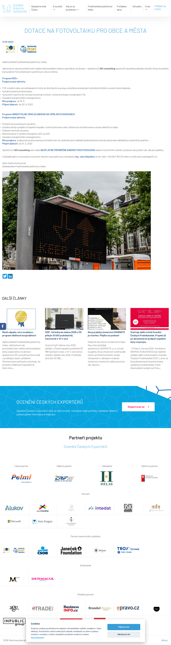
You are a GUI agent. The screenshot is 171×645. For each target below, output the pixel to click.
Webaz (164, 640)
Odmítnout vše (123, 634)
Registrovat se (138, 407)
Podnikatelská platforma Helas (100, 8)
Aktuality (137, 6)
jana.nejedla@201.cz (147, 156)
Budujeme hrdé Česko (38, 8)
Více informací (37, 637)
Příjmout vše (123, 627)
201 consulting (107, 68)
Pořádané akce (122, 8)
